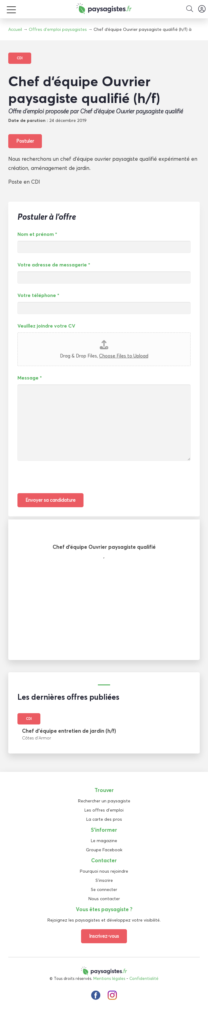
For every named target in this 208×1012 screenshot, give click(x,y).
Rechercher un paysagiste (104, 801)
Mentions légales (109, 978)
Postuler (25, 141)
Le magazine (104, 840)
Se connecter (104, 889)
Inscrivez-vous (104, 936)
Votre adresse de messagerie (53, 265)
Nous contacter (104, 898)
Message (29, 378)
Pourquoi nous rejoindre (104, 871)
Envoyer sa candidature (50, 500)
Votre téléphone (38, 295)
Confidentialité (143, 978)
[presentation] (63, 481)
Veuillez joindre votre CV (46, 326)
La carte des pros (104, 819)
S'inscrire (104, 880)
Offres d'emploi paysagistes (58, 29)
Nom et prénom (37, 234)
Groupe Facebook (104, 850)
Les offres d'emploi (104, 810)
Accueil (15, 29)
